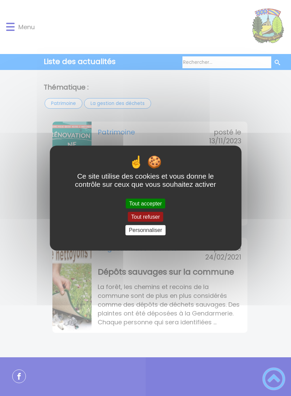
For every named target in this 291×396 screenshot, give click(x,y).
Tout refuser (145, 217)
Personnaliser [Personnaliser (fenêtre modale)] (145, 230)
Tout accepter (145, 203)
